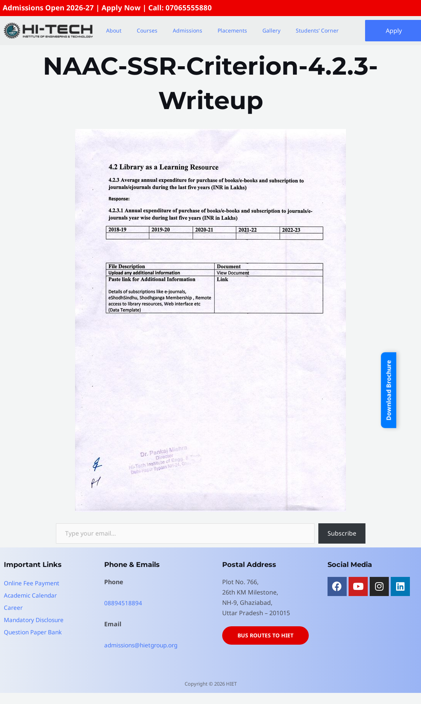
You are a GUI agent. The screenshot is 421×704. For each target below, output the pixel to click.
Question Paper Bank (35, 632)
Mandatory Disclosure (36, 620)
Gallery (271, 30)
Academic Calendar (31, 595)
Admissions (187, 30)
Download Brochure (388, 390)
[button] (115, 31)
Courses (147, 30)
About (113, 30)
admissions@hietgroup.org (143, 645)
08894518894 (123, 603)
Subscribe (342, 533)
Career (13, 608)
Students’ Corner (317, 30)
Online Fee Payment (33, 583)
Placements (232, 30)
